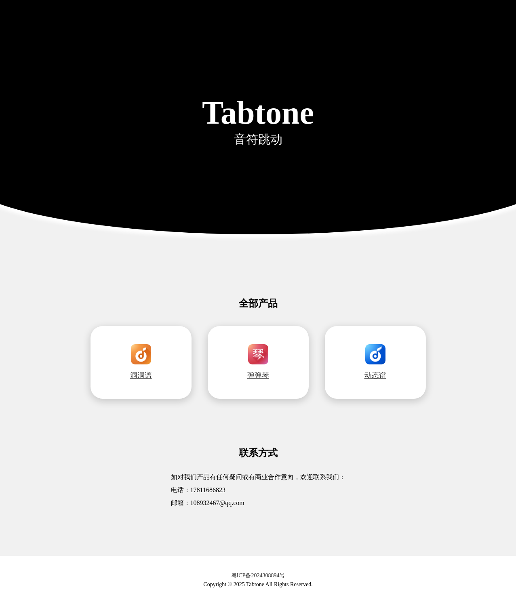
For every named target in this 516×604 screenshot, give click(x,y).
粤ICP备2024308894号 (258, 575)
